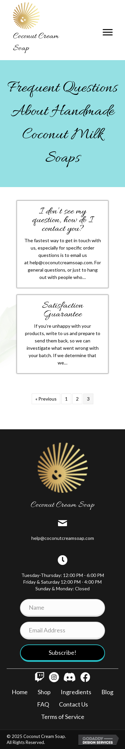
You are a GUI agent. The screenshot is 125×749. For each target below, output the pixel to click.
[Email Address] (62, 630)
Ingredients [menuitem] (76, 692)
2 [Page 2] (77, 399)
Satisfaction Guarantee (62, 310)
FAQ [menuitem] (43, 704)
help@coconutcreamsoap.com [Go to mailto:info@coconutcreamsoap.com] (62, 538)
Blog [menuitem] (107, 692)
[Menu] (107, 32)
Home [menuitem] (20, 692)
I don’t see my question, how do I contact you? (62, 220)
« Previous (46, 399)
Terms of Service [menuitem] (62, 716)
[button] (62, 653)
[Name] (62, 608)
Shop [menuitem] (44, 692)
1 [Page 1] (66, 399)
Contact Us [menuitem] (73, 704)
